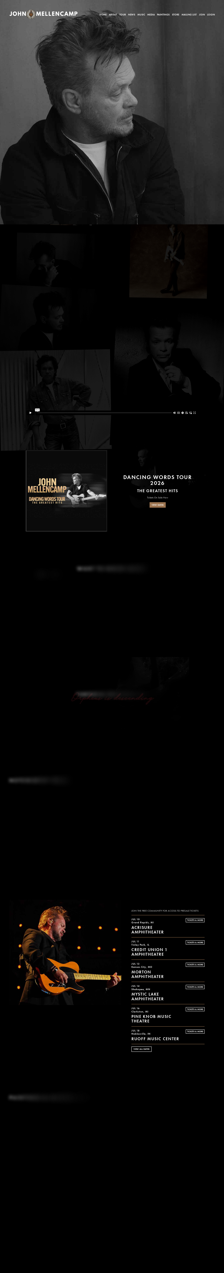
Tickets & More (195, 920)
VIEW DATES (158, 505)
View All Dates (141, 1049)
